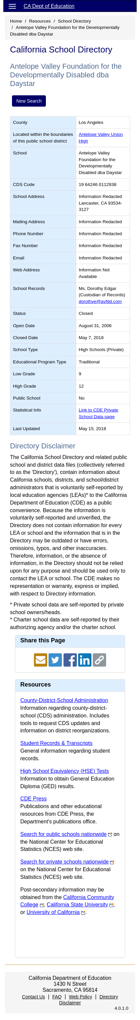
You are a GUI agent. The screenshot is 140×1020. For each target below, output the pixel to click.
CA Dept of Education (49, 6)
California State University (77, 904)
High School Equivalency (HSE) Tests (64, 771)
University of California (53, 912)
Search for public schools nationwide (63, 834)
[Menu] (12, 6)
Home (16, 21)
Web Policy (80, 996)
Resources (40, 21)
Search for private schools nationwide (64, 862)
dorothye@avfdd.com (100, 301)
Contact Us (33, 996)
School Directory (74, 21)
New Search (29, 101)
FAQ (57, 996)
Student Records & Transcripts (56, 743)
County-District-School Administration (64, 700)
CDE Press (33, 798)
